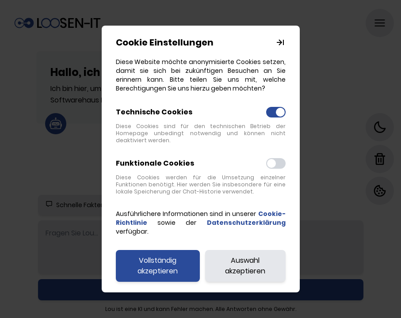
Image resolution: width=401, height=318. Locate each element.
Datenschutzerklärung (246, 222)
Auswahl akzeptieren (245, 265)
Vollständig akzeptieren (157, 265)
